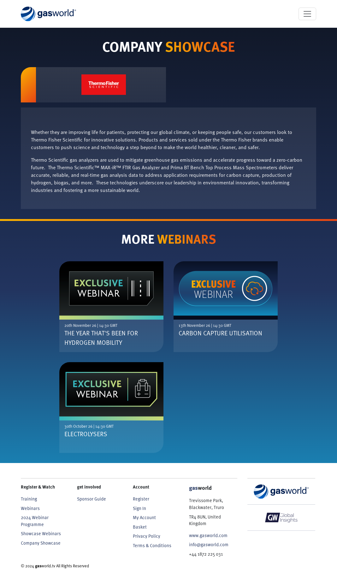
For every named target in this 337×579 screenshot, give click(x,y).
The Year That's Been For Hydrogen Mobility (101, 337)
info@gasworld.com (208, 544)
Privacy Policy (146, 536)
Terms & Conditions (152, 545)
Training (29, 498)
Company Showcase (41, 543)
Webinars (30, 508)
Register (141, 498)
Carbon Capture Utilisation (220, 333)
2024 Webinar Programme (35, 521)
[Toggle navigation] (307, 14)
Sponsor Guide (91, 498)
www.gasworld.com (208, 535)
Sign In (139, 508)
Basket (140, 527)
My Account (144, 517)
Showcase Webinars (41, 533)
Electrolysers (85, 433)
